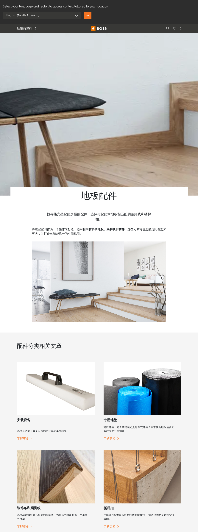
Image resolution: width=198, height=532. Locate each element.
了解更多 (23, 438)
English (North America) (22, 15)
